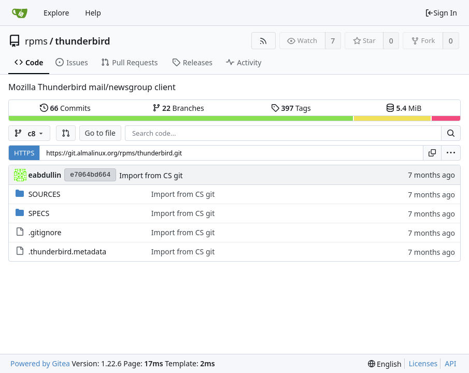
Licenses (423, 363)
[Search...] (451, 133)
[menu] (451, 153)
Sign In (441, 13)
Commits (65, 108)
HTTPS (24, 152)
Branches (178, 108)
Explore (56, 13)
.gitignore (45, 232)
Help (93, 13)
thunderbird (82, 41)
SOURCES (45, 194)
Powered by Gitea (40, 363)
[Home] (19, 13)
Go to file (100, 133)
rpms (36, 41)
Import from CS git (150, 175)
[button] (66, 133)
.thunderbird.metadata (67, 251)
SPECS (39, 213)
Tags (291, 108)
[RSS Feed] (263, 40)
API (450, 363)
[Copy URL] (432, 153)
